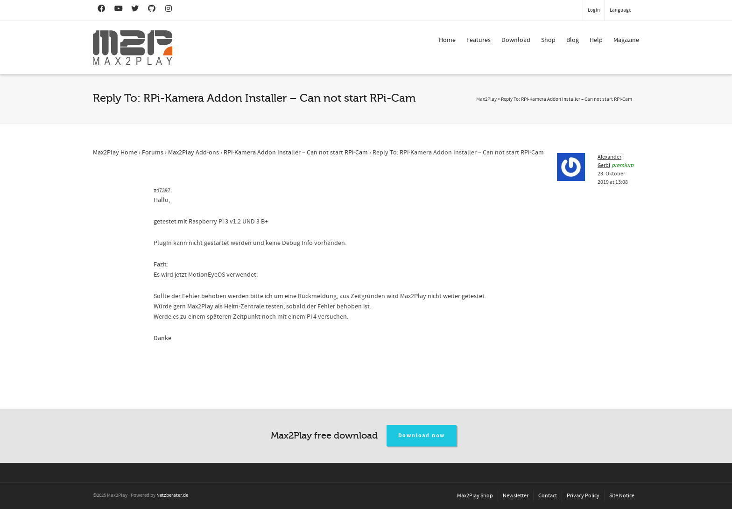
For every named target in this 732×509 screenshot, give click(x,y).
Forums (152, 152)
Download (515, 40)
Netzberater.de (172, 495)
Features (478, 40)
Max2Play (486, 99)
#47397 (162, 190)
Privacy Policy (583, 495)
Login (594, 10)
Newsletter (515, 495)
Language (620, 10)
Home (447, 40)
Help (596, 40)
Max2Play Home (115, 152)
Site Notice (621, 495)
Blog (572, 40)
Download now (421, 435)
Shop (548, 40)
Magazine (626, 40)
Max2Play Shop (475, 495)
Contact (547, 495)
